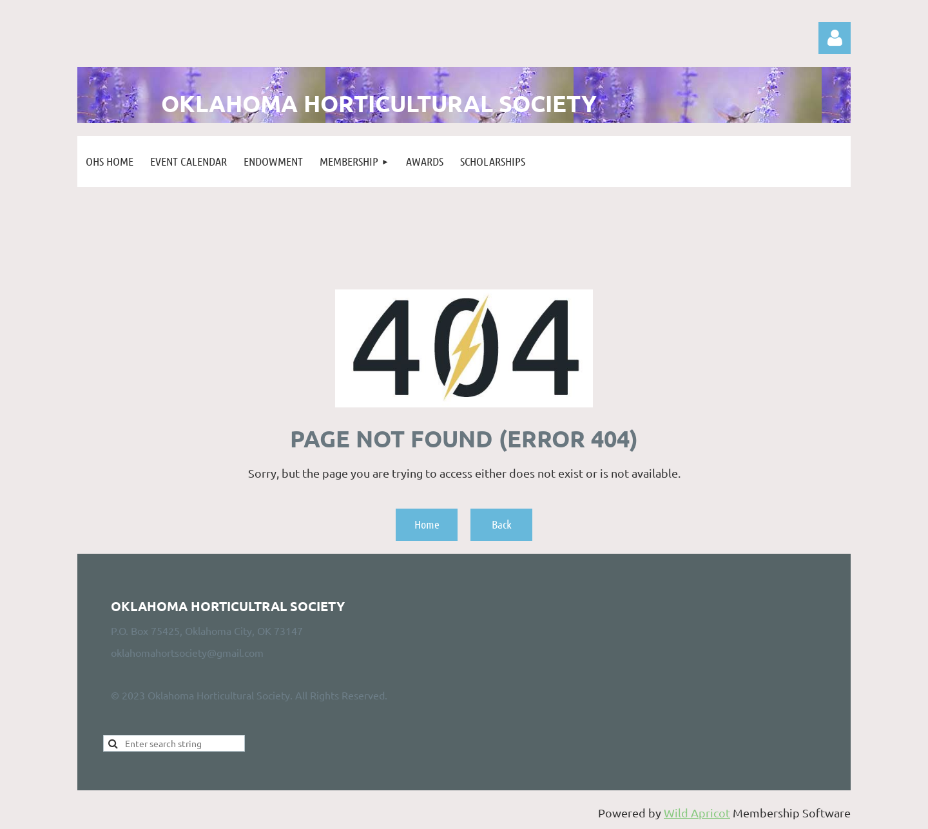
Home (427, 524)
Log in (834, 38)
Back (502, 524)
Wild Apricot (697, 812)
